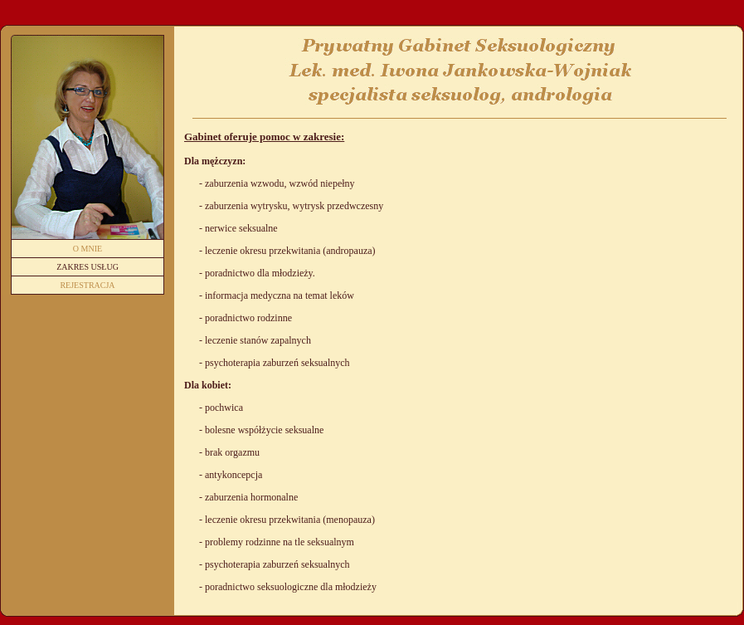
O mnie (87, 248)
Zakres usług (87, 266)
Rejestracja (87, 285)
